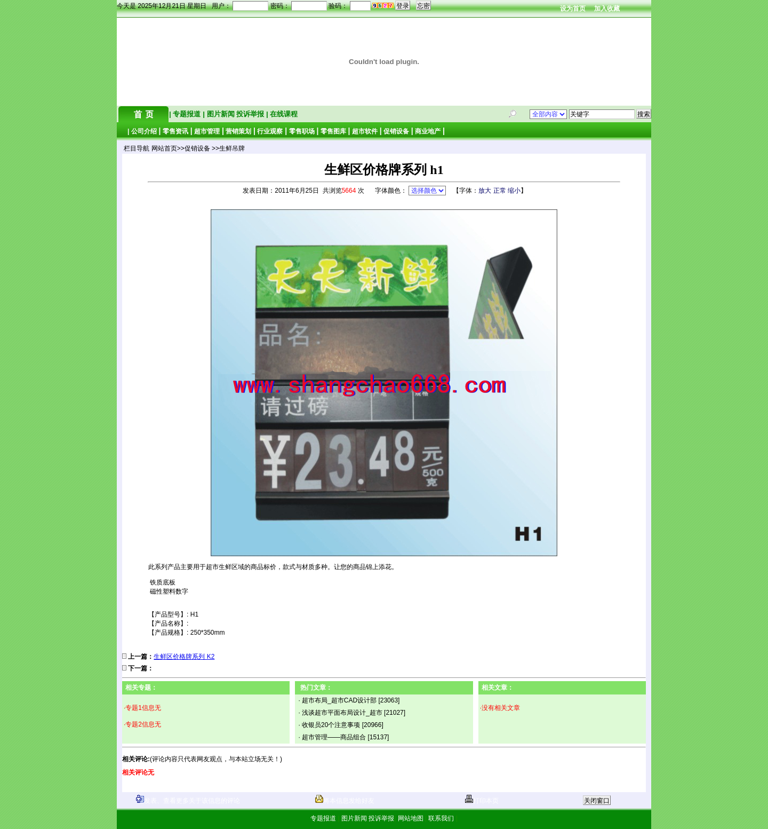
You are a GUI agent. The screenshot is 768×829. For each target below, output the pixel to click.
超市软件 (365, 131)
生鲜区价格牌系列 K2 (184, 656)
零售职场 (302, 131)
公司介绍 (144, 131)
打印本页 (482, 800)
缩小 (514, 190)
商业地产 (428, 131)
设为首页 (573, 8)
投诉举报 (251, 114)
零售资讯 (175, 131)
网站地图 (410, 818)
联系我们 (441, 818)
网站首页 (164, 148)
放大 (484, 190)
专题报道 (187, 114)
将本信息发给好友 (344, 800)
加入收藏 (607, 8)
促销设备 (396, 131)
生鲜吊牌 (232, 148)
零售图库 (333, 131)
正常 (499, 190)
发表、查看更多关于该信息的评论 (188, 800)
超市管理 (207, 131)
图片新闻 (220, 114)
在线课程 (283, 114)
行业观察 (270, 131)
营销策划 (238, 131)
